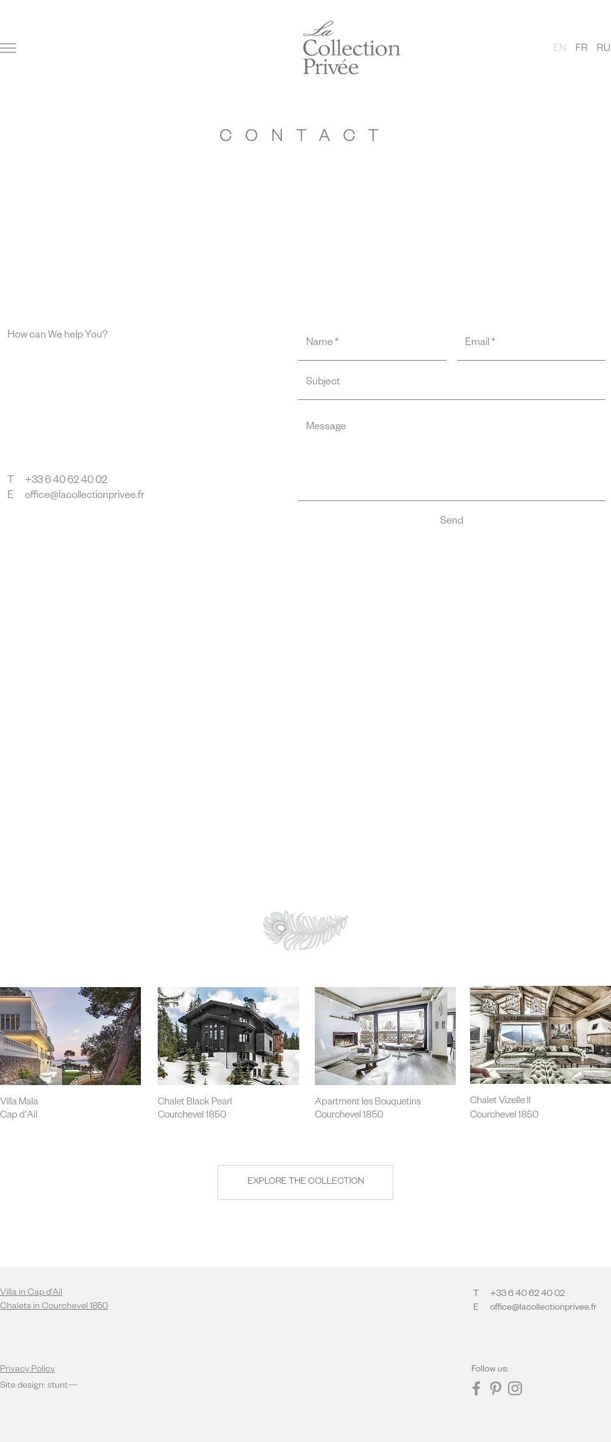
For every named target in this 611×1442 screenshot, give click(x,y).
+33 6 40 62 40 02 (66, 481)
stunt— (62, 1386)
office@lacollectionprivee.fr (85, 496)
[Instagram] (515, 1388)
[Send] (451, 523)
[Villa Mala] (44, 1103)
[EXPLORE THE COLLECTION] (305, 1182)
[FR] (581, 50)
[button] (8, 48)
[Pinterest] (495, 1388)
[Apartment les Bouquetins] (368, 1103)
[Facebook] (476, 1388)
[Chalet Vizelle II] (514, 1101)
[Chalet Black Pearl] (202, 1103)
